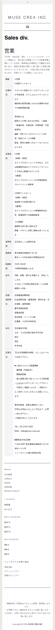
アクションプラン (12, 571)
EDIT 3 (7, 532)
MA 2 (6, 549)
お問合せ (8, 478)
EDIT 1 (7, 522)
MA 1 (6, 545)
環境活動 (8, 567)
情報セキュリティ (12, 575)
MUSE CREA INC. (35, 624)
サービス (8, 509)
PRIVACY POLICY (12, 491)
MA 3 (6, 554)
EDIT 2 (7, 527)
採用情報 (8, 487)
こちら (19, 383)
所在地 (7, 483)
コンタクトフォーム (36, 613)
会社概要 (8, 474)
